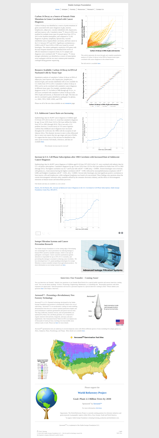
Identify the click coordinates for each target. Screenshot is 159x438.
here (99, 63)
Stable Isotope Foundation (79, 5)
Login (120, 431)
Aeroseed (96, 404)
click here (99, 408)
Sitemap (45, 431)
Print (39, 431)
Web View (119, 433)
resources (68, 103)
